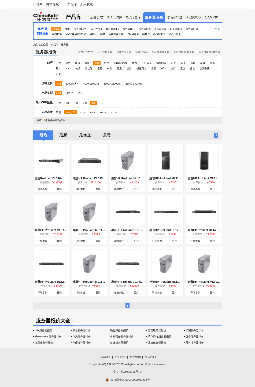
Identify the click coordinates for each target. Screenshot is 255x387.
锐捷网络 (141, 68)
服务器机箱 (192, 29)
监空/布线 (174, 17)
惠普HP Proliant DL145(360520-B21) (211, 230)
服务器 (56, 29)
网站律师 (135, 357)
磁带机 (93, 34)
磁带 (102, 34)
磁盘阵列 (57, 34)
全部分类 (97, 17)
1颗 (93, 102)
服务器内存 (145, 29)
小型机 (66, 29)
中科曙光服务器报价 (122, 336)
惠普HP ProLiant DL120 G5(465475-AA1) (61, 281)
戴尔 (77, 62)
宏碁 (153, 68)
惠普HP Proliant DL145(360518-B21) (96, 178)
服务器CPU (129, 29)
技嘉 (129, 68)
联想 (87, 62)
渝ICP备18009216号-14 (127, 371)
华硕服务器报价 (81, 342)
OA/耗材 (211, 17)
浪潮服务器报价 (195, 330)
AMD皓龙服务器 (160, 52)
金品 (99, 68)
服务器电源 (176, 29)
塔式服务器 (141, 52)
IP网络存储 (133, 34)
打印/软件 (115, 17)
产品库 (72, 4)
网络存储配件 (116, 34)
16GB (103, 112)
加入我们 (150, 357)
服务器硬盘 (160, 29)
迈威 (58, 74)
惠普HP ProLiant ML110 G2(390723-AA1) (214, 178)
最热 (43, 135)
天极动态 (105, 357)
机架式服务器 (124, 52)
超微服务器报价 (119, 342)
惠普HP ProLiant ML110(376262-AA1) (135, 178)
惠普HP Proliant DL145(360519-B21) (134, 281)
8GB (92, 112)
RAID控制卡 (96, 29)
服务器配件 (80, 29)
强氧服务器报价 (157, 342)
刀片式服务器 (105, 52)
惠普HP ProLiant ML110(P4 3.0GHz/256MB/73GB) (105, 230)
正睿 (173, 62)
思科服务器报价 (195, 342)
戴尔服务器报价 (81, 330)
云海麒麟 (205, 68)
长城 (77, 68)
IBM (68, 62)
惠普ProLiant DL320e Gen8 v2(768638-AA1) (63, 178)
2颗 (85, 102)
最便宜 (85, 135)
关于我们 (120, 357)
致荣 (173, 68)
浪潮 (106, 62)
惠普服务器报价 (157, 330)
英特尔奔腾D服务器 (209, 52)
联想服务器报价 (119, 330)
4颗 (76, 102)
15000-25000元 (112, 83)
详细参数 (42, 189)
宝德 (182, 68)
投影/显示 (133, 17)
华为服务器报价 (81, 336)
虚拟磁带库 (159, 34)
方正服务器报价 (44, 342)
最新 (63, 135)
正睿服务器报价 (195, 336)
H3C (68, 68)
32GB (114, 112)
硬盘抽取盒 (175, 34)
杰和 (163, 68)
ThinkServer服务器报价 (48, 336)
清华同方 (161, 62)
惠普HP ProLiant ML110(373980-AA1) (59, 230)
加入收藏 (86, 4)
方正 (183, 62)
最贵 (107, 135)
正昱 (119, 68)
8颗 (67, 102)
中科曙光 (146, 62)
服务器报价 (45, 52)
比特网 (38, 4)
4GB (82, 112)
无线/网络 (193, 17)
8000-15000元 (91, 83)
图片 (59, 189)
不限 (58, 62)
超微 (202, 62)
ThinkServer (120, 62)
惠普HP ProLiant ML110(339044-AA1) (173, 281)
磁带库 (146, 34)
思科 (58, 68)
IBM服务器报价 (44, 330)
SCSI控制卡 (112, 29)
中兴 (109, 68)
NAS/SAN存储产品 (75, 34)
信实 (192, 68)
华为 (134, 62)
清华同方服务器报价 (159, 336)
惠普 (96, 62)
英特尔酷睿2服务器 (184, 52)
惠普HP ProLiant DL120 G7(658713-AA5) (175, 230)
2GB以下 (70, 112)
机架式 (69, 93)
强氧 (212, 62)
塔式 (80, 93)
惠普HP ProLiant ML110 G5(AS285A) (173, 178)
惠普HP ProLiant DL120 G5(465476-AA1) (137, 230)
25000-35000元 (133, 83)
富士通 (89, 68)
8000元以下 (72, 83)
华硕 (193, 62)
